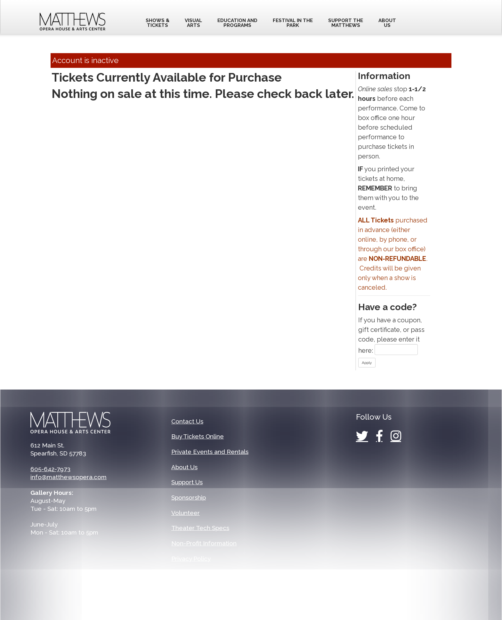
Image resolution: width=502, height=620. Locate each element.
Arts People (309, 601)
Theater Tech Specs (200, 527)
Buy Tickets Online (197, 436)
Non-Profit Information (204, 543)
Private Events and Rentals (209, 451)
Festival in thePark (293, 23)
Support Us (187, 482)
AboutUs (387, 23)
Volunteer (185, 512)
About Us (184, 467)
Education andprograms (237, 23)
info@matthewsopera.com (68, 476)
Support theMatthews (345, 23)
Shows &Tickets (157, 23)
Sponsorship (188, 497)
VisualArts (193, 23)
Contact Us (187, 421)
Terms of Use (190, 573)
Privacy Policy (191, 558)
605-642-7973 (50, 468)
